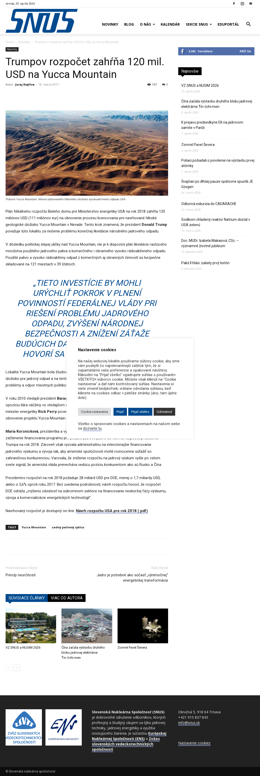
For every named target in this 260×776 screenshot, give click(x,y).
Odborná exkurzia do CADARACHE (208, 204)
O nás (147, 24)
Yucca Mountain (34, 527)
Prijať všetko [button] (140, 412)
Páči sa (245, 51)
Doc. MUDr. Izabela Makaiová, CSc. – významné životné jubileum (210, 243)
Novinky (110, 24)
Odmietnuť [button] (164, 412)
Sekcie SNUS (199, 24)
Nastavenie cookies (194, 742)
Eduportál (228, 24)
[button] (248, 24)
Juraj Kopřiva (25, 84)
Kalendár (170, 24)
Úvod (9, 42)
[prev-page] (9, 668)
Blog (129, 24)
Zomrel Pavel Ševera (132, 647)
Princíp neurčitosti (21, 575)
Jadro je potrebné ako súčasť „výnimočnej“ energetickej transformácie (132, 578)
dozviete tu (92, 428)
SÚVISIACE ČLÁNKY (27, 598)
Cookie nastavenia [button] (94, 412)
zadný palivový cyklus (68, 527)
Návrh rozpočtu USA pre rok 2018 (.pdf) (112, 511)
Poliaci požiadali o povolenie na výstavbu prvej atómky (217, 163)
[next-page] (17, 668)
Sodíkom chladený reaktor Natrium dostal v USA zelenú (215, 222)
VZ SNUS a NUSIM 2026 (23, 647)
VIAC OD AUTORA (67, 598)
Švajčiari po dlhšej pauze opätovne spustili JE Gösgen (217, 184)
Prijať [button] (120, 412)
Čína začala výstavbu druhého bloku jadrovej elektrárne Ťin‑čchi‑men (83, 653)
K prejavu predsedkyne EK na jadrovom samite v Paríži (212, 125)
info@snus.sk (189, 722)
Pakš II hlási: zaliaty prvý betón (205, 263)
